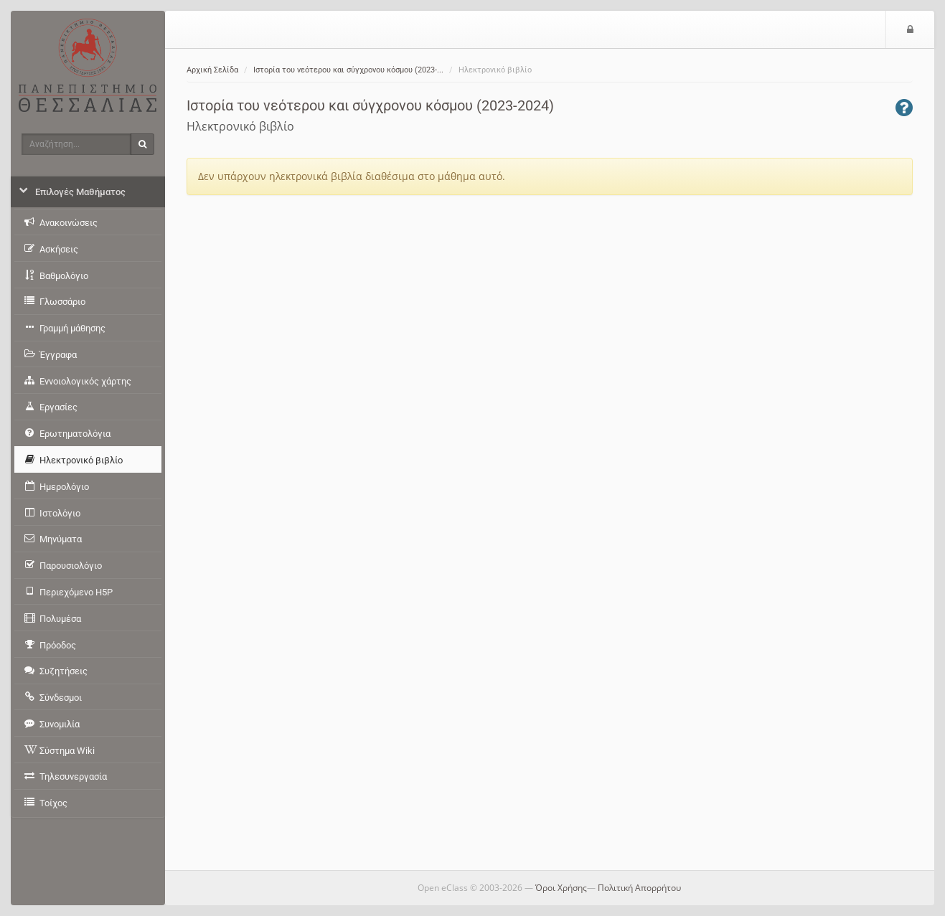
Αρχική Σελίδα (212, 70)
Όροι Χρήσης (561, 888)
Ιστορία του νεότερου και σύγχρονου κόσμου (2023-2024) (370, 105)
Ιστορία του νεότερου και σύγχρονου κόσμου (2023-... (348, 70)
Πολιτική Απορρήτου (639, 888)
